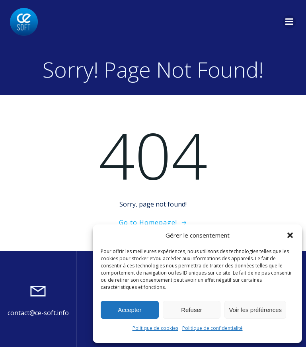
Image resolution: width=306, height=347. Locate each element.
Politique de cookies (155, 328)
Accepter (129, 309)
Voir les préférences (255, 309)
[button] (290, 235)
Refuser (191, 309)
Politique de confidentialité (212, 328)
